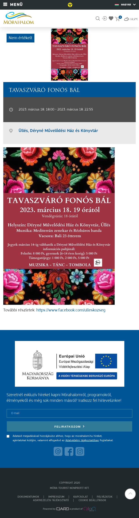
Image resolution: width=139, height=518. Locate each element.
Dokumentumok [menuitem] (28, 496)
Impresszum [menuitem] (56, 496)
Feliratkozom (70, 426)
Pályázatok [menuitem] (105, 496)
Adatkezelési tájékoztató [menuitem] (51, 500)
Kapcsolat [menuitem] (80, 496)
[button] (130, 493)
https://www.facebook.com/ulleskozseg (70, 310)
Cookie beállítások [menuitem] (92, 500)
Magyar (125, 5)
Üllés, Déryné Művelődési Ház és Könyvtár (58, 131)
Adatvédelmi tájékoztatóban (82, 440)
